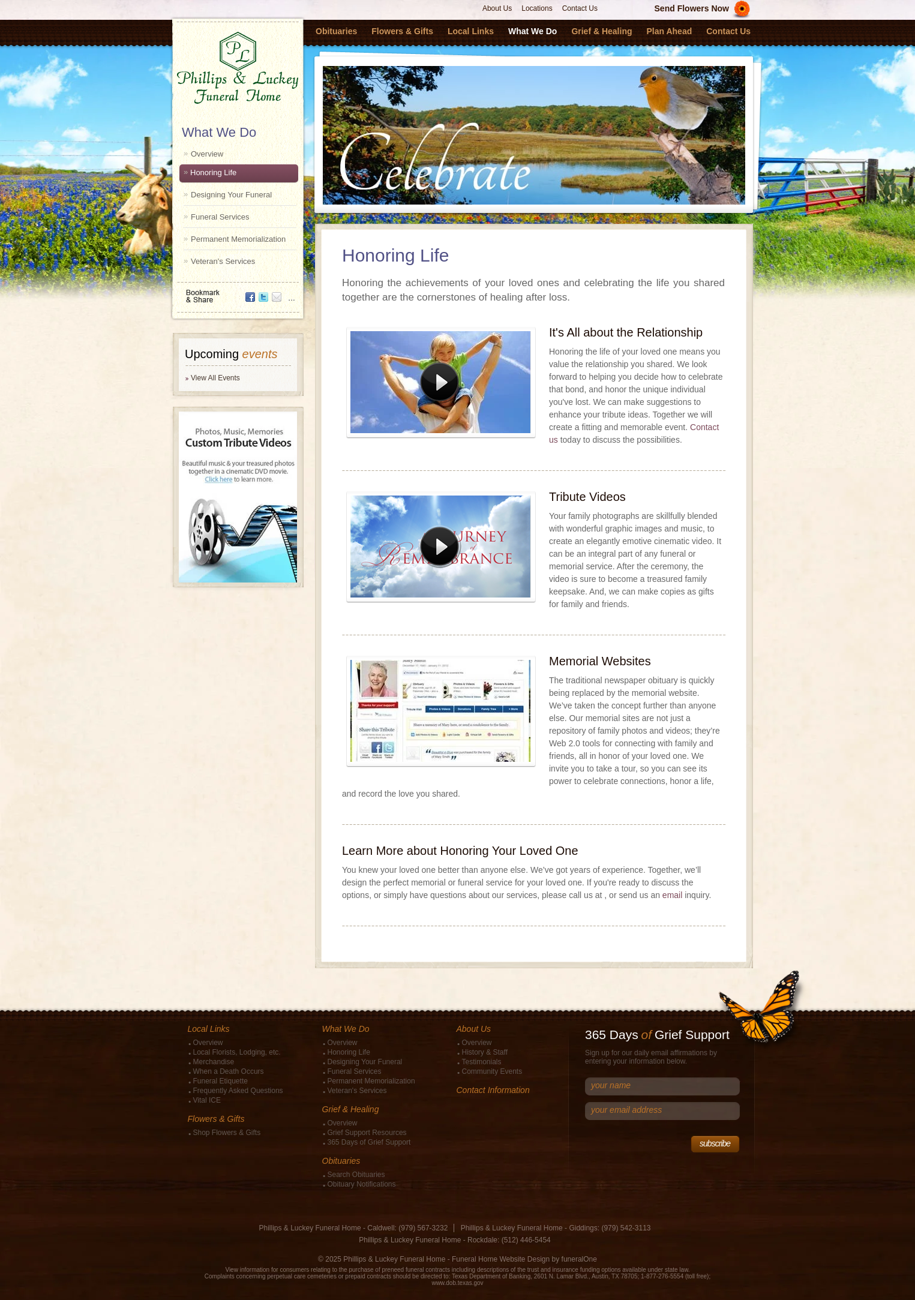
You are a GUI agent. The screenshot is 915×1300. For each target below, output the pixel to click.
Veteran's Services (223, 261)
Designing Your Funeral (231, 194)
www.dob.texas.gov (457, 1283)
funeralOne (579, 1259)
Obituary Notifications (362, 1184)
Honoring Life (213, 172)
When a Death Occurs (228, 1071)
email (672, 895)
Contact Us (580, 8)
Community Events (492, 1071)
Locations (536, 8)
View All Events (215, 378)
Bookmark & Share (237, 292)
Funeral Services (220, 216)
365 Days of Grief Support (369, 1142)
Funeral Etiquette (220, 1081)
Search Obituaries (356, 1174)
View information (247, 1269)
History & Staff (485, 1052)
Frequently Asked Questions (238, 1090)
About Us (497, 8)
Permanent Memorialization (238, 239)
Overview (207, 153)
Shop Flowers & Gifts (227, 1132)
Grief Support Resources (367, 1132)
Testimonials (482, 1062)
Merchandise (214, 1062)
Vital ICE (207, 1100)
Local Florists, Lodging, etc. (237, 1052)
